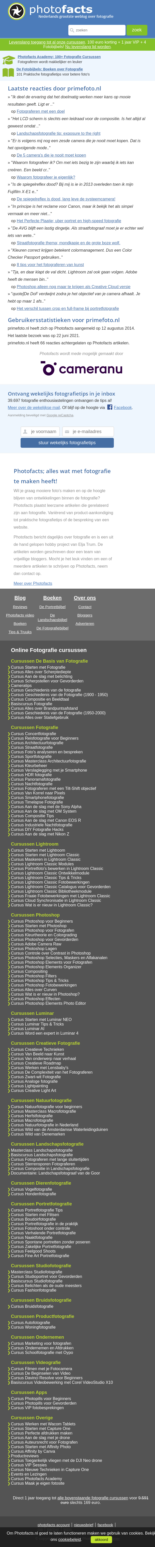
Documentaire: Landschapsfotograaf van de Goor (55, 1173)
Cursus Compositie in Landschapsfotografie (50, 1168)
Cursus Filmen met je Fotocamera (41, 1369)
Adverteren (84, 623)
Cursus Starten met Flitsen (35, 1215)
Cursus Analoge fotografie (34, 1081)
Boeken (20, 623)
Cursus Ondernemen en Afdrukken (42, 1348)
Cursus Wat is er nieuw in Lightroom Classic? (51, 905)
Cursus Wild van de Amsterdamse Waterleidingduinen (59, 1129)
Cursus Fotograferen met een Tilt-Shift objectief (53, 788)
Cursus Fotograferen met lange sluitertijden (50, 1159)
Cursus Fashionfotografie (33, 1290)
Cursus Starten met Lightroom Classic (45, 855)
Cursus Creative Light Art (33, 1090)
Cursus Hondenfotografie (33, 1194)
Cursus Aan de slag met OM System (43, 811)
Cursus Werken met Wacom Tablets (43, 1424)
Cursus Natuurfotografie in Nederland (44, 1125)
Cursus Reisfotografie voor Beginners (45, 738)
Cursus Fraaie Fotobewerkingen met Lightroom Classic (60, 896)
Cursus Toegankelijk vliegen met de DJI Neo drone (56, 1460)
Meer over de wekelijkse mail (34, 407)
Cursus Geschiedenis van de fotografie (46, 690)
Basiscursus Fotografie (31, 704)
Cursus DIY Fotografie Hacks (37, 829)
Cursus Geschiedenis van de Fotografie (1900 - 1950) (59, 695)
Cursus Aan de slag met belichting (41, 676)
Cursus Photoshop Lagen (34, 948)
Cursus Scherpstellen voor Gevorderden (47, 681)
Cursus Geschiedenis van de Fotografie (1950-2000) (58, 713)
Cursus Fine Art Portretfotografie (40, 1256)
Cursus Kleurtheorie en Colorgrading (44, 935)
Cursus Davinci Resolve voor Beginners (47, 1378)
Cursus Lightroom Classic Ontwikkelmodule (50, 873)
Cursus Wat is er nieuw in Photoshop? (45, 994)
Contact (84, 607)
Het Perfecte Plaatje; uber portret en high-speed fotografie (69, 221)
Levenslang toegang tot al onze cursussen (47, 42)
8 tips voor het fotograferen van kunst (50, 265)
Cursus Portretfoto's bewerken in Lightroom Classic (57, 868)
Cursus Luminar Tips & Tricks (37, 1024)
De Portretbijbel (52, 607)
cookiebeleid (69, 1539)
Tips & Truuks (20, 632)
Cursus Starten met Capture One (40, 1428)
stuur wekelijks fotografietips (67, 442)
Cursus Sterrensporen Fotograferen (43, 1164)
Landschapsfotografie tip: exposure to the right (58, 133)
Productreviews (25, 1456)
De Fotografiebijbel (53, 628)
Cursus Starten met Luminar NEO (41, 1019)
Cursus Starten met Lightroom (38, 850)
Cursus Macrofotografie (32, 1120)
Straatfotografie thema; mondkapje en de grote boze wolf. (68, 243)
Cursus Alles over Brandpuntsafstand (44, 708)
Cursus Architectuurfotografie (37, 743)
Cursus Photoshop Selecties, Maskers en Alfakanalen (59, 958)
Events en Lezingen (29, 1474)
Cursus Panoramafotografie (36, 779)
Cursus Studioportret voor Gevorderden (46, 1276)
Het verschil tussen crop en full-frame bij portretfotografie (68, 308)
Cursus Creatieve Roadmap (36, 1063)
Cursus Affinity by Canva (33, 1451)
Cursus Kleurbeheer (29, 765)
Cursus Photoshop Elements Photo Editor (48, 1003)
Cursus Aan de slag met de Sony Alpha (46, 807)
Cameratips (21, 685)
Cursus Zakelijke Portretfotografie (41, 1246)
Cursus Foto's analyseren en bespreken (47, 752)
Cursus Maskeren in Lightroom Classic (46, 859)
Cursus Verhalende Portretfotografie (43, 1233)
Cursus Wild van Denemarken (38, 1134)
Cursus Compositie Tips (32, 816)
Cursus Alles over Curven (34, 989)
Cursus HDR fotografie (31, 775)
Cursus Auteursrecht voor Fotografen (44, 1442)
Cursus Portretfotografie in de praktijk (44, 1224)
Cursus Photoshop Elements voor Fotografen (51, 962)
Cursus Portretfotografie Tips (37, 1210)
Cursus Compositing (29, 971)
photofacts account (54, 1525)
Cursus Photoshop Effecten (35, 999)
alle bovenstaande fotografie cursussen (92, 1498)
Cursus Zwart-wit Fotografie (36, 1077)
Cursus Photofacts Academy (36, 1479)
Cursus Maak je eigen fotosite (38, 1483)
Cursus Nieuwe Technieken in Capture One (50, 1469)
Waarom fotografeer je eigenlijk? (46, 177)
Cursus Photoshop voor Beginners (42, 921)
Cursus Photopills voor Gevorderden (43, 1403)
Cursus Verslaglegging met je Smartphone (49, 770)
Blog (20, 598)
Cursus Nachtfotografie (32, 784)
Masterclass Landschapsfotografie (42, 1150)
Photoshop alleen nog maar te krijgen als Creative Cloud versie (73, 287)
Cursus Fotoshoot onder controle (40, 1228)
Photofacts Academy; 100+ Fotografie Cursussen (59, 57)
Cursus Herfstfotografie (32, 1116)
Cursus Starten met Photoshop (39, 926)
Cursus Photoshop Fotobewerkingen (44, 985)
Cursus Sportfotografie (31, 756)
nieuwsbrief (83, 1525)
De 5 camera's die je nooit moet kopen (51, 155)
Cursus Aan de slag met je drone (40, 1438)
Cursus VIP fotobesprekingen (37, 1408)
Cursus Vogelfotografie (31, 1189)
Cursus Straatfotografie (32, 747)
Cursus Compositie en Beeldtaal (40, 699)
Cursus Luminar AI (27, 1029)
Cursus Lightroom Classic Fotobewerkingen (50, 882)
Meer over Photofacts (33, 583)
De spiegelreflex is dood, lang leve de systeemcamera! (66, 199)
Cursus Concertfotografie (33, 734)
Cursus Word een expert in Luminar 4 (45, 1033)
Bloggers (84, 615)
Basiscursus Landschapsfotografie (42, 1155)
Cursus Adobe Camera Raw (36, 944)
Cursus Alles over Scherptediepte (41, 672)
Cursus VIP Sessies (29, 1465)
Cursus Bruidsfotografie (32, 1306)
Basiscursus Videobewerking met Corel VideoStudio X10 (62, 1382)
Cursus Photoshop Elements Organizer (46, 967)
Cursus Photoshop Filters (34, 976)
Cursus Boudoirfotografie (33, 1219)
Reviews (20, 607)
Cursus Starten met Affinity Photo (41, 1447)
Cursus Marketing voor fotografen (41, 1343)
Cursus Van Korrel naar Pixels (38, 793)
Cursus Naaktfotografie (32, 1237)
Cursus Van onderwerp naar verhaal (43, 1058)
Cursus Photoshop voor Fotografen (42, 930)
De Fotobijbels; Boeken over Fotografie (50, 69)
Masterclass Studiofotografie (36, 1272)
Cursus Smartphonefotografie (37, 797)
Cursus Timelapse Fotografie (37, 802)
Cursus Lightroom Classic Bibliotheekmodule (51, 891)
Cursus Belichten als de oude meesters (46, 1285)
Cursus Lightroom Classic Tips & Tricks (46, 877)
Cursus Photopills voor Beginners (41, 1398)
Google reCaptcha (59, 415)
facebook (105, 1525)
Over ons (85, 598)
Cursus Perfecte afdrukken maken (41, 1433)
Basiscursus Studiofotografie (37, 1281)
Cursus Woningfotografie (33, 1327)
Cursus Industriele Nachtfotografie (41, 825)
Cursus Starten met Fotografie (38, 667)
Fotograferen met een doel (41, 111)
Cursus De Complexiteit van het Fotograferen (51, 1072)
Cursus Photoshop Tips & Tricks (40, 980)
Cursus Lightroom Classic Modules (42, 864)
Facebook (119, 407)
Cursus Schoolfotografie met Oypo (42, 1352)
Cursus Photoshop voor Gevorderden (44, 939)
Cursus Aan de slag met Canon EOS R (46, 820)
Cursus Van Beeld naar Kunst (37, 1054)
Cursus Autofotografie (30, 1322)
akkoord (101, 1540)
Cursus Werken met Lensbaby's (39, 1068)
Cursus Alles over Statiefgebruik (40, 717)
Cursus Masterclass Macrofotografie (43, 1111)
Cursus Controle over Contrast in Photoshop (51, 953)
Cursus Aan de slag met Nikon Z (40, 834)
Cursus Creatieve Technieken (37, 1049)
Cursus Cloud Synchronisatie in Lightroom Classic (56, 900)
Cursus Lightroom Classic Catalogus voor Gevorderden (61, 887)
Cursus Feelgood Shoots (33, 1251)
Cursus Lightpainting (29, 1086)
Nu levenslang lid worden (88, 47)
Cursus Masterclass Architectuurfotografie (48, 761)
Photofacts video (20, 615)
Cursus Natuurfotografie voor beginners (46, 1107)
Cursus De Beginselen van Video (41, 1373)
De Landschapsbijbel (52, 617)
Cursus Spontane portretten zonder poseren (50, 1242)
